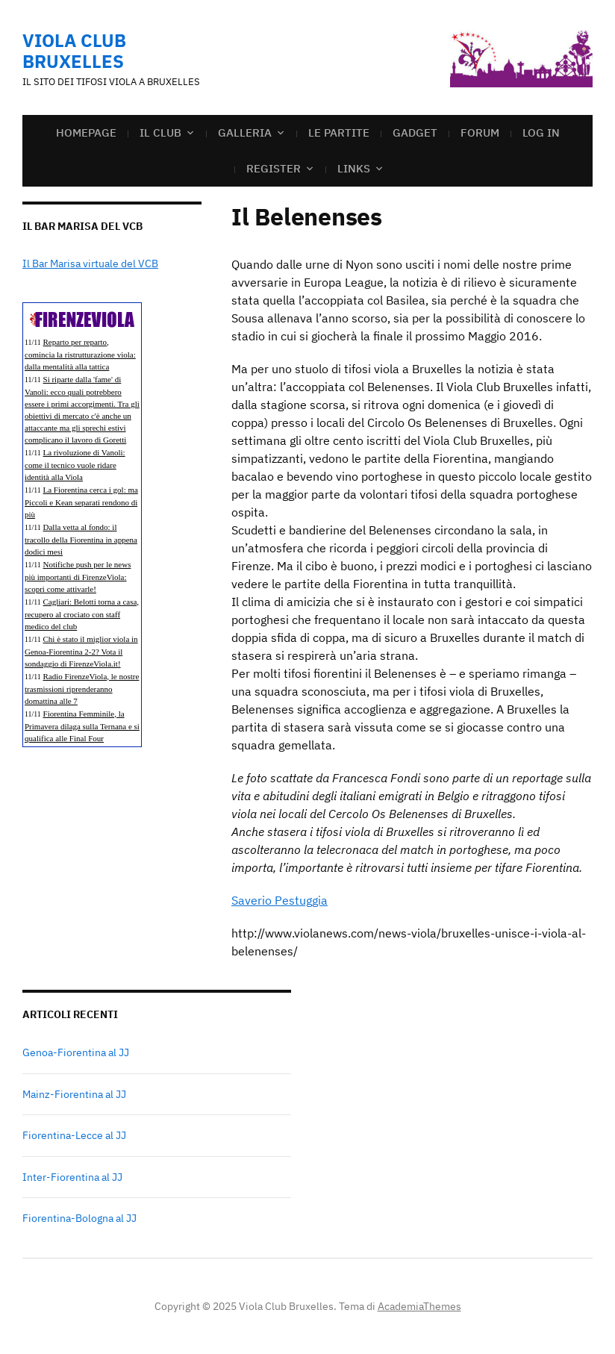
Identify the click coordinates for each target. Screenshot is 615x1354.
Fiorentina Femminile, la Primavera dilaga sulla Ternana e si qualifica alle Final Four (82, 726)
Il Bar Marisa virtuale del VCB (90, 263)
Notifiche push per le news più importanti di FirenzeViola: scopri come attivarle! (78, 576)
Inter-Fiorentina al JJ (72, 1177)
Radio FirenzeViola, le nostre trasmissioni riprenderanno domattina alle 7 (82, 688)
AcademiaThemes (419, 1306)
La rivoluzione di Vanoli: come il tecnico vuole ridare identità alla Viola (75, 464)
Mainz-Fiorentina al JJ (74, 1094)
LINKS (353, 168)
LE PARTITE (338, 132)
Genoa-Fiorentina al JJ (75, 1052)
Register (273, 168)
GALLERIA (245, 132)
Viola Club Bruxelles (74, 50)
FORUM (480, 132)
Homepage (86, 132)
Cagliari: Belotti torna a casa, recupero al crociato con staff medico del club (82, 614)
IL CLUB (160, 132)
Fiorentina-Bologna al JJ (79, 1218)
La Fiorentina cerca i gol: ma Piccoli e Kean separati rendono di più (81, 502)
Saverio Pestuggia (279, 900)
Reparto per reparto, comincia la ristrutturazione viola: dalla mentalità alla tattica (80, 354)
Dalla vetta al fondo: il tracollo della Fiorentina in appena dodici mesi (81, 539)
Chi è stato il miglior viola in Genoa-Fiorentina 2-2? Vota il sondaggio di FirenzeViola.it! (81, 651)
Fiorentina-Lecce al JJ (74, 1135)
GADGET (415, 132)
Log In (541, 132)
